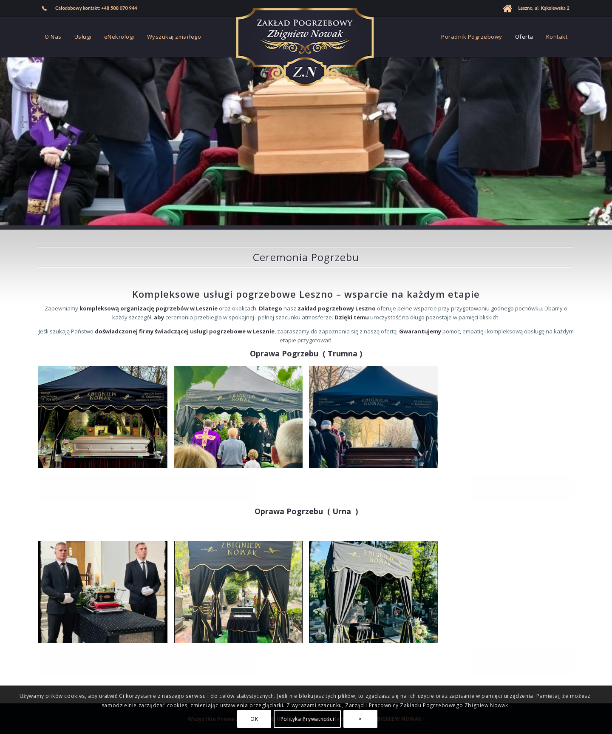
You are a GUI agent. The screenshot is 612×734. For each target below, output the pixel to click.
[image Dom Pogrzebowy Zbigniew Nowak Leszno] (106, 420)
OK (254, 719)
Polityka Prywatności (307, 719)
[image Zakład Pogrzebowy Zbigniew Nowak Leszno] (241, 420)
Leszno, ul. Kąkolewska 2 (544, 8)
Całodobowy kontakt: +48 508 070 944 (96, 8)
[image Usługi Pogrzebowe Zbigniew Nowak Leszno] (106, 595)
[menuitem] (90, 8)
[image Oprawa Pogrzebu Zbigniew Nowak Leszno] (241, 595)
